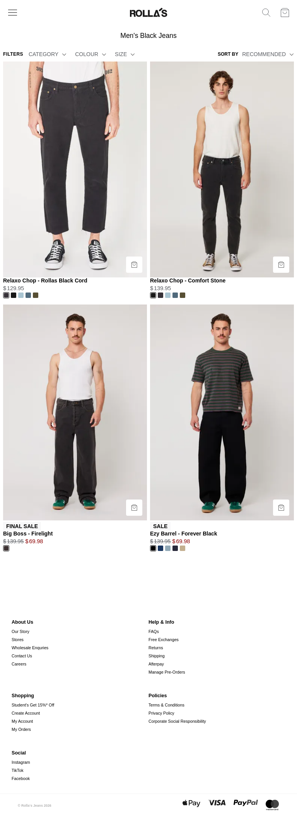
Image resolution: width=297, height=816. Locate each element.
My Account (22, 721)
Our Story (20, 631)
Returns (155, 647)
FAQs (153, 631)
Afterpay (156, 664)
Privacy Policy (161, 713)
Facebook (21, 778)
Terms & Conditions (166, 705)
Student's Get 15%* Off (33, 705)
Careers (19, 664)
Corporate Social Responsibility (177, 721)
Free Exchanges (163, 639)
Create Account (26, 713)
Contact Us (22, 655)
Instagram (21, 762)
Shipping (156, 655)
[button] (63, 54)
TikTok (18, 770)
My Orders (21, 729)
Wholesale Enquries (30, 647)
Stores (18, 639)
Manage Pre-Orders (166, 672)
